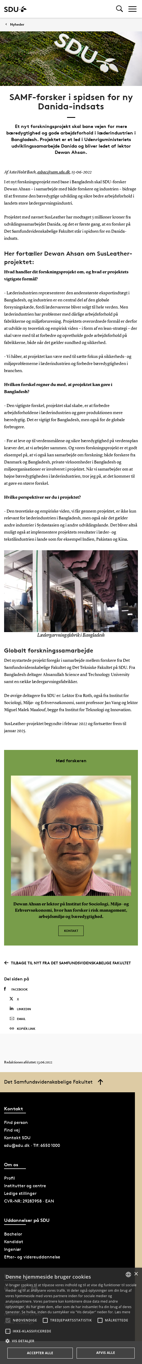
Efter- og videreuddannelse (32, 1257)
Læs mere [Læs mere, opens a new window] (122, 1312)
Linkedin (20, 1008)
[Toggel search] (119, 8)
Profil (9, 1178)
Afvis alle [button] (105, 1352)
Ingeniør (12, 1249)
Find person (16, 1122)
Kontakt (71, 931)
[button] (7, 1320)
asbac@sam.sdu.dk (53, 172)
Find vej (12, 1130)
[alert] (71, 1316)
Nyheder (17, 24)
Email (18, 1019)
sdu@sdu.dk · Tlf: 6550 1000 (32, 1145)
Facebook (16, 989)
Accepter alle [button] (40, 1353)
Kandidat (13, 1241)
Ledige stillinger (20, 1193)
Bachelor (13, 1234)
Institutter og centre (25, 1185)
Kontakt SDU (17, 1137)
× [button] (136, 1274)
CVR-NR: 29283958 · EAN (29, 1201)
